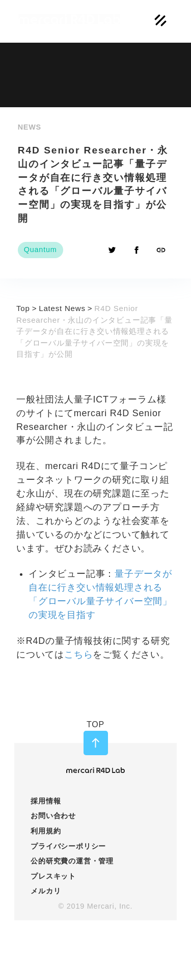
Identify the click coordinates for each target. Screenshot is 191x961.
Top (23, 308)
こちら (78, 654)
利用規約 (46, 831)
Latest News (62, 308)
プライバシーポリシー (68, 846)
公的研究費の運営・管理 (72, 861)
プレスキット (53, 876)
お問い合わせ (53, 816)
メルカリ (46, 891)
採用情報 (46, 801)
